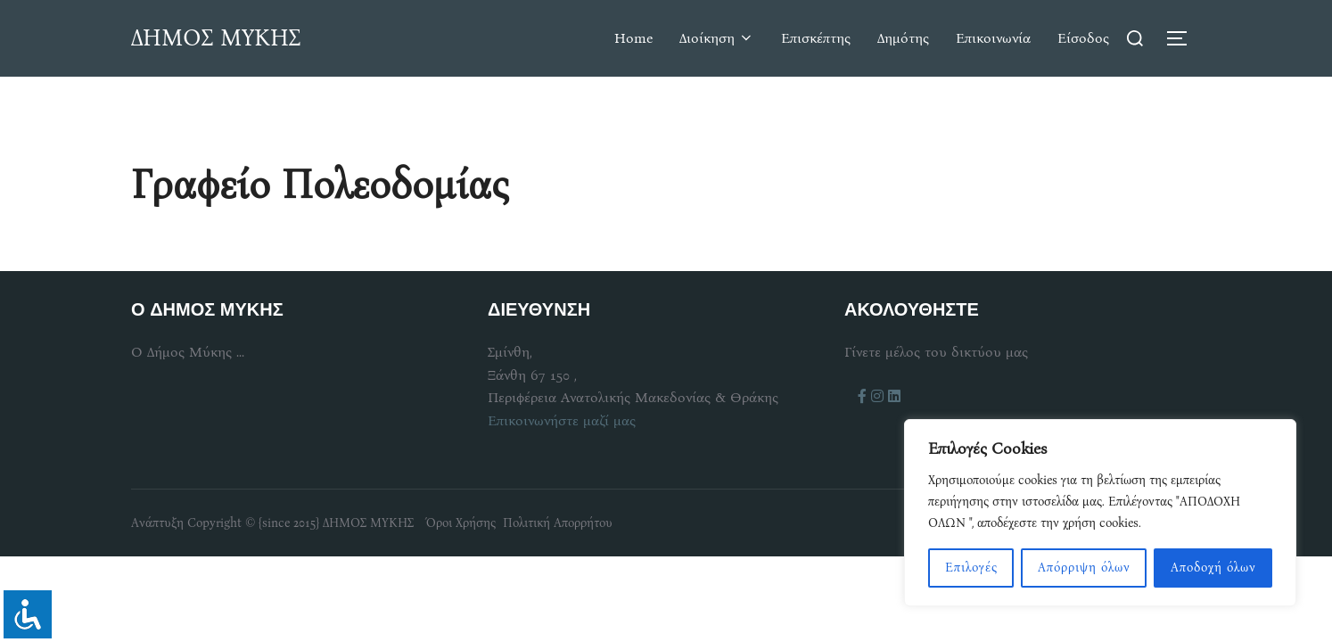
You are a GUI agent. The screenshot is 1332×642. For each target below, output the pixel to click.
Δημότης (903, 37)
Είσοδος (1083, 37)
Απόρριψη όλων (1084, 567)
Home (633, 37)
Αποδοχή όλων (1213, 567)
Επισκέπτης (816, 37)
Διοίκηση (716, 37)
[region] (1100, 512)
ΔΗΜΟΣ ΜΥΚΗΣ (215, 38)
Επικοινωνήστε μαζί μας (562, 420)
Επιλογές (971, 567)
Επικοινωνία (993, 37)
